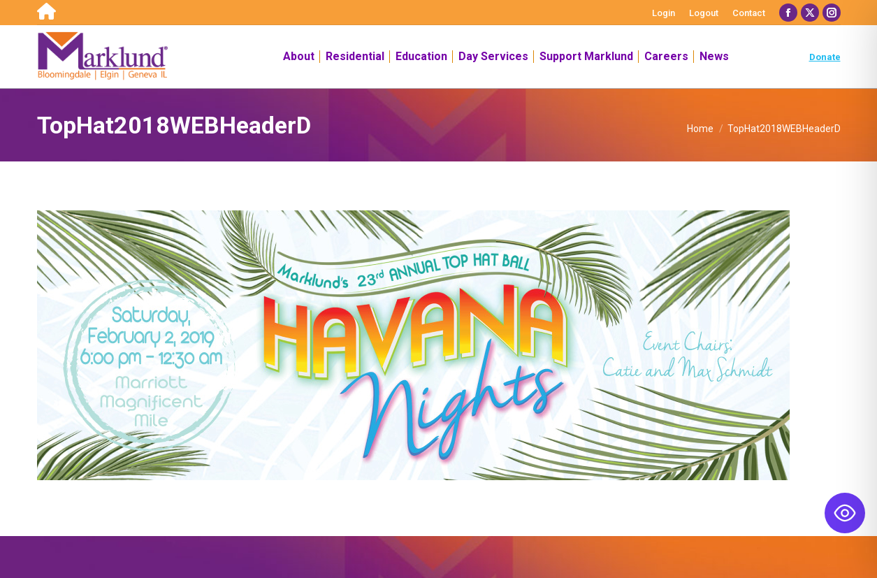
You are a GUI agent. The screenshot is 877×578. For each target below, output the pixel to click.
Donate (825, 57)
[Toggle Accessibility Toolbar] (845, 513)
